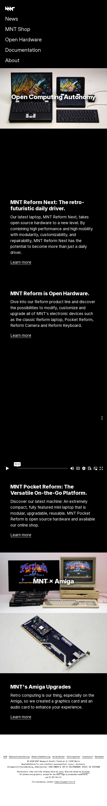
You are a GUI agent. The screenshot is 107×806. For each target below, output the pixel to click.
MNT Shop (17, 29)
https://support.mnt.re (64, 782)
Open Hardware (23, 39)
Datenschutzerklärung (19, 757)
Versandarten (58, 757)
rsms (61, 771)
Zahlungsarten (73, 757)
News (11, 19)
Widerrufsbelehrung (40, 757)
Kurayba (86, 771)
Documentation (23, 50)
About (12, 60)
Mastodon (99, 757)
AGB (5, 757)
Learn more (20, 262)
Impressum (87, 757)
